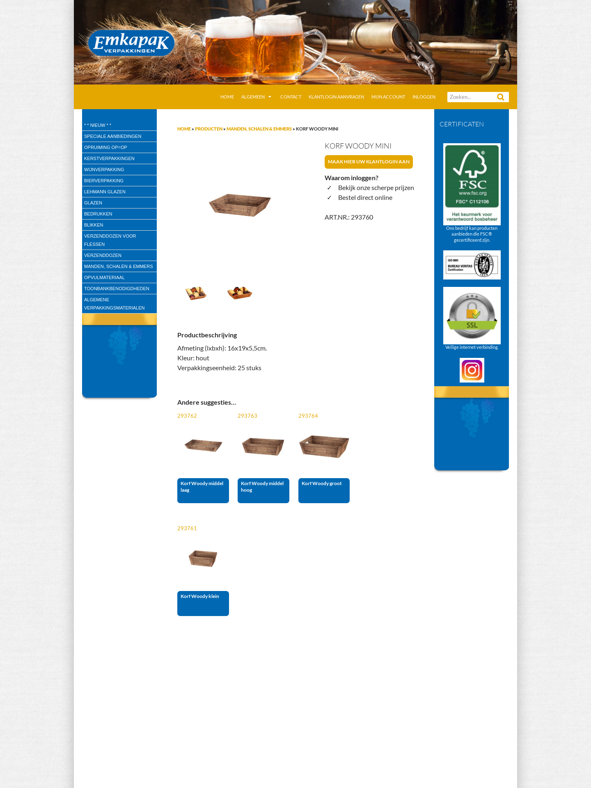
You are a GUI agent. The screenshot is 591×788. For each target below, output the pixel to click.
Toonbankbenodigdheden (116, 288)
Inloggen (423, 96)
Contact (290, 96)
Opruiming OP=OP (105, 147)
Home (227, 96)
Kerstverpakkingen (109, 158)
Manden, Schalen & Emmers (259, 128)
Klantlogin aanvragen (336, 96)
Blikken (93, 224)
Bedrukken (98, 213)
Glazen (93, 202)
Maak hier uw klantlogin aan (369, 161)
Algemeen (253, 96)
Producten (208, 128)
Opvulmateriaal (104, 277)
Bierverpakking (104, 180)
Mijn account (388, 96)
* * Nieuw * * (97, 125)
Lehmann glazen (105, 191)
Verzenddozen (102, 255)
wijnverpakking (104, 169)
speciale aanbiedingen (112, 136)
